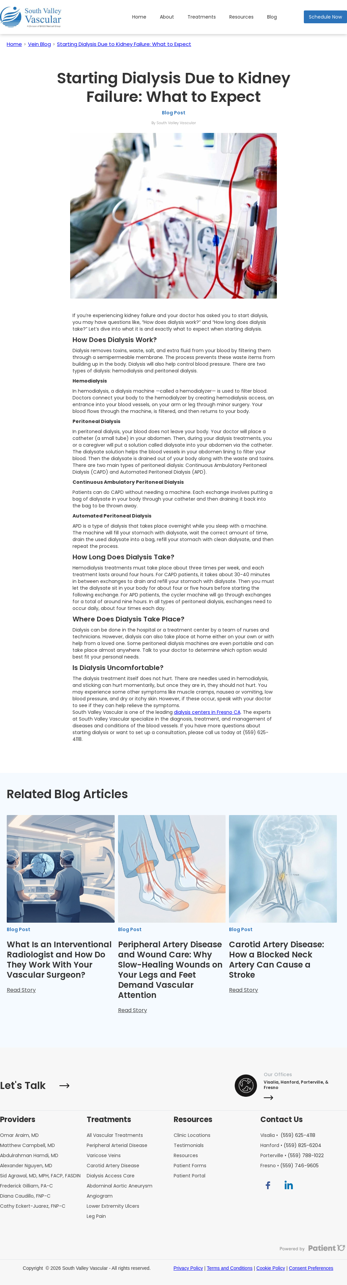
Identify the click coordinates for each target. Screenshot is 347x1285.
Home (139, 16)
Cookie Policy (270, 1268)
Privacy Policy (188, 1268)
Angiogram (100, 1196)
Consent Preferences (311, 1268)
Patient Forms (190, 1165)
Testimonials (189, 1145)
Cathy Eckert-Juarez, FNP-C (32, 1206)
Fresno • (289, 1165)
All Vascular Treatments (115, 1135)
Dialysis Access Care (111, 1175)
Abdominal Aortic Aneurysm (119, 1185)
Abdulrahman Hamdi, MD (29, 1155)
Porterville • (292, 1155)
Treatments (201, 16)
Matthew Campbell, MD (27, 1145)
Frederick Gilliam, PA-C (26, 1185)
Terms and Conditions (229, 1268)
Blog (272, 16)
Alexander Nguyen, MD (26, 1165)
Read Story (21, 990)
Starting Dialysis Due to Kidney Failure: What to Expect (124, 44)
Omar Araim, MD (19, 1135)
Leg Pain (96, 1216)
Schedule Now (325, 16)
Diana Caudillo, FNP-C (25, 1196)
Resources (241, 16)
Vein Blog (39, 44)
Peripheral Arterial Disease (117, 1145)
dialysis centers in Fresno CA (207, 712)
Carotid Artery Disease (113, 1165)
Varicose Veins (104, 1155)
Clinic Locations (192, 1135)
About (167, 16)
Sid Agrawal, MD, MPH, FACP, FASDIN (40, 1175)
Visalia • (287, 1135)
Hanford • (290, 1145)
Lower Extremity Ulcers (113, 1206)
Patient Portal (189, 1175)
